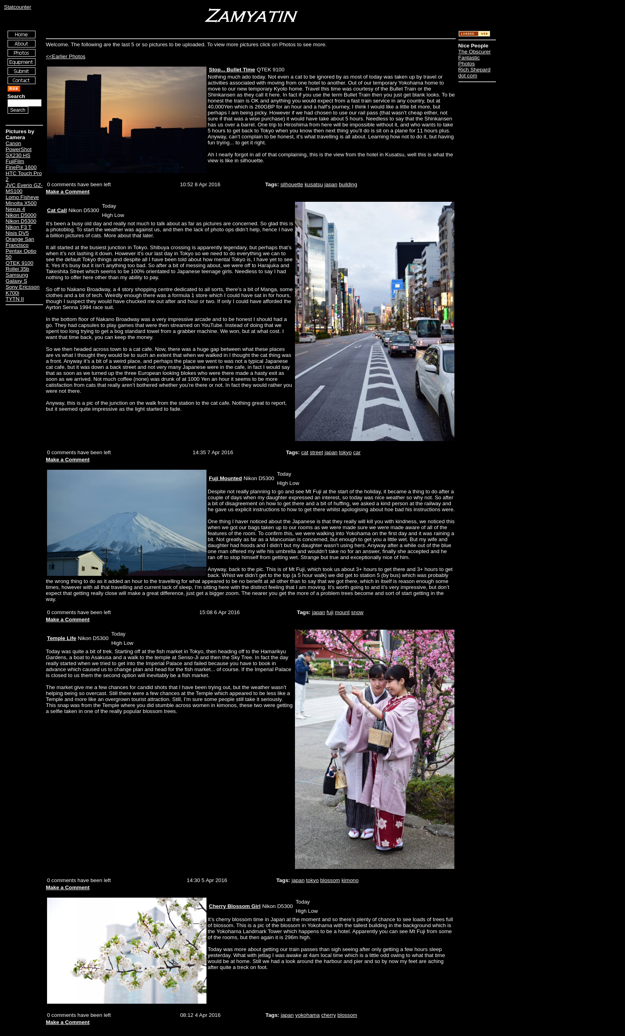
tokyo (345, 452)
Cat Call (57, 210)
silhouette (291, 184)
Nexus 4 (15, 209)
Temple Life (61, 638)
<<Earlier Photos (65, 56)
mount (342, 612)
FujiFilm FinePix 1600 (21, 164)
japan (331, 184)
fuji (329, 612)
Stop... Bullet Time (232, 70)
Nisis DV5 (17, 233)
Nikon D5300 (21, 221)
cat (305, 452)
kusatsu (314, 184)
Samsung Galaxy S (17, 278)
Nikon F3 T (18, 227)
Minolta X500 (21, 203)
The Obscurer (474, 52)
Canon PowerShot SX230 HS (18, 149)
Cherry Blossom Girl (235, 906)
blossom (330, 880)
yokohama (307, 1015)
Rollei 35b (17, 269)
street (316, 452)
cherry (328, 1015)
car (357, 452)
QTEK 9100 (19, 263)
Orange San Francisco (20, 242)
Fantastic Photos (469, 61)
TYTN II (15, 299)
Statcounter (17, 7)
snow (357, 612)
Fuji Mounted (225, 478)
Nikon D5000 (21, 215)
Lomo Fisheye (22, 197)
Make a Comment (68, 192)
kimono (350, 880)
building (348, 184)
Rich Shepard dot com (474, 73)
